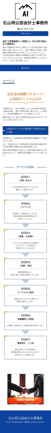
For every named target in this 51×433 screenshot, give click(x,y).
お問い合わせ (25, 33)
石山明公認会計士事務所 (25, 418)
